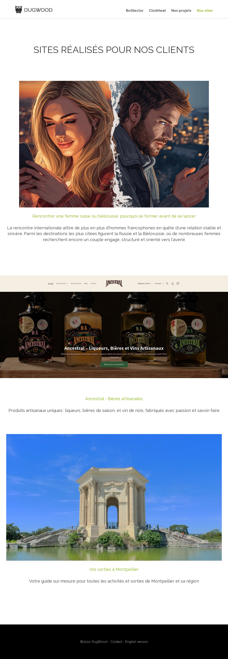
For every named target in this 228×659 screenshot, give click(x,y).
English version (136, 642)
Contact (116, 642)
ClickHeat (157, 11)
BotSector (134, 11)
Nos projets (181, 11)
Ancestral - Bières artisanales (114, 398)
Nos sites (205, 11)
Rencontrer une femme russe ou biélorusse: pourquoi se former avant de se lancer (114, 216)
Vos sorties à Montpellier (114, 569)
